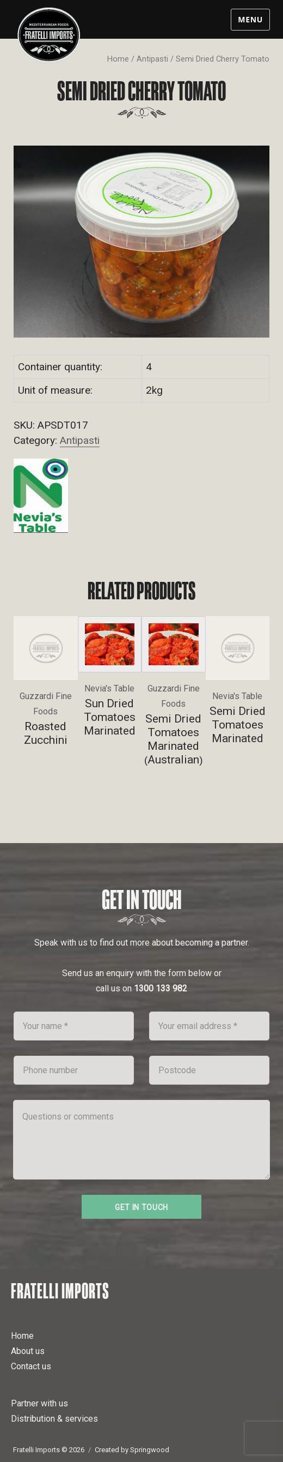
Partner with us (39, 1403)
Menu (250, 19)
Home (118, 59)
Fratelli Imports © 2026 (48, 1450)
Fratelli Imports (60, 1291)
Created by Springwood (132, 1450)
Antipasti (152, 59)
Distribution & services (54, 1418)
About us (28, 1351)
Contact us (31, 1366)
